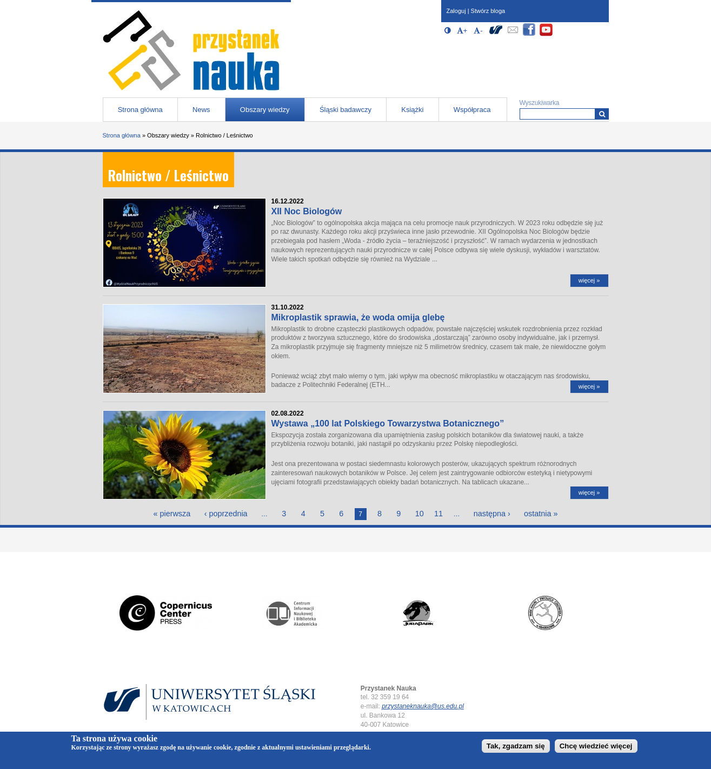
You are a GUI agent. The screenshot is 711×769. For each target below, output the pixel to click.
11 (438, 513)
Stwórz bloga (488, 11)
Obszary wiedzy (265, 110)
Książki (412, 110)
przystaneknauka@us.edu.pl (423, 706)
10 (419, 513)
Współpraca (472, 110)
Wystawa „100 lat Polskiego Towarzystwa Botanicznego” (387, 423)
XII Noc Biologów (306, 211)
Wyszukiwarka (540, 103)
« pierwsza (171, 513)
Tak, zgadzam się (516, 748)
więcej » (589, 280)
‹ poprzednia (226, 513)
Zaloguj (456, 11)
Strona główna (140, 110)
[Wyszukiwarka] (602, 114)
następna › (492, 513)
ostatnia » (540, 513)
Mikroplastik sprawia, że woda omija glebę (358, 317)
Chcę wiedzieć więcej (596, 748)
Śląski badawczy (345, 110)
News (201, 110)
